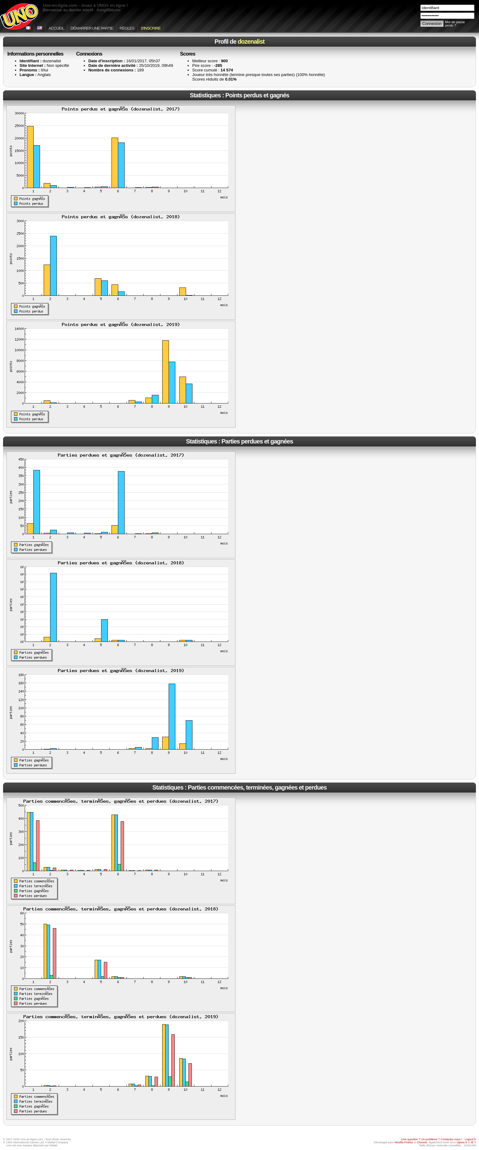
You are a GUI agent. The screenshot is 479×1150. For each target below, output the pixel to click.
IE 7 (473, 1142)
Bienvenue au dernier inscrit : (81, 10)
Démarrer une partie (92, 28)
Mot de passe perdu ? (455, 23)
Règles (127, 28)
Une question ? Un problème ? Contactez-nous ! (431, 1139)
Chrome (422, 1142)
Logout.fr (470, 1139)
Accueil (56, 28)
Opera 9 (462, 1142)
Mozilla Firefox (404, 1142)
